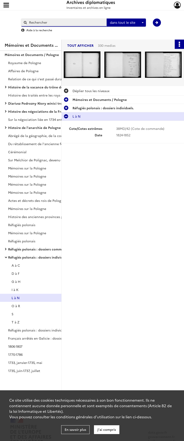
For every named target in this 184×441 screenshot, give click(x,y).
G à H (16, 281)
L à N (16, 297)
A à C (16, 265)
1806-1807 (15, 346)
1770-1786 (15, 354)
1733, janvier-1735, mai (25, 362)
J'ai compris (106, 429)
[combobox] (126, 23)
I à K (15, 289)
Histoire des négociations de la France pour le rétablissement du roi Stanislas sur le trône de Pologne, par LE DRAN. (54, 111)
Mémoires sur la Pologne (27, 168)
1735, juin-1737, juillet (24, 370)
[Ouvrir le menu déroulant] (6, 5)
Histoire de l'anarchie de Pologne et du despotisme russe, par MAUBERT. (54, 127)
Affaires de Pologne (23, 71)
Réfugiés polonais (21, 224)
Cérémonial (17, 152)
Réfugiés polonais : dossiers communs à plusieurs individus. (54, 249)
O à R (16, 305)
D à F (15, 273)
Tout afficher (80, 45)
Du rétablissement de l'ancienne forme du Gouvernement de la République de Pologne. (54, 143)
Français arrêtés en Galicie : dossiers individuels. (45, 338)
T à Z (15, 322)
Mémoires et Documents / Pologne (32, 54)
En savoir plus (75, 429)
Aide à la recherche (39, 30)
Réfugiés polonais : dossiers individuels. (38, 257)
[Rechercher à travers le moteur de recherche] (66, 22)
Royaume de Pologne (24, 62)
